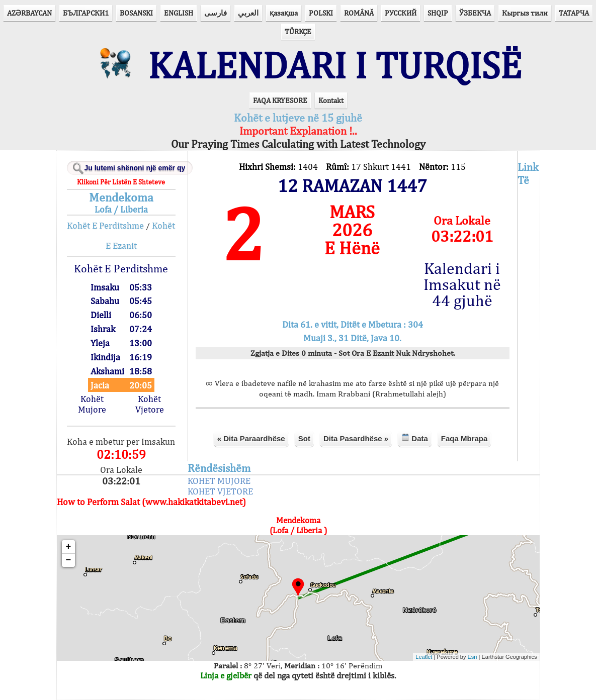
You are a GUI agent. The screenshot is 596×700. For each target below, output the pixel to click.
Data (414, 438)
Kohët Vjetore (149, 404)
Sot (304, 438)
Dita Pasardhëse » (355, 438)
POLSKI (321, 13)
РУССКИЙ (400, 13)
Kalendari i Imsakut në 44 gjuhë (462, 284)
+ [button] (68, 547)
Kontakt (331, 100)
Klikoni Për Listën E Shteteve (121, 182)
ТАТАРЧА (574, 13)
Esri (472, 657)
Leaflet (423, 657)
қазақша (284, 13)
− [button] (68, 560)
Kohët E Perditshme (105, 225)
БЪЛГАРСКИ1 (86, 13)
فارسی (215, 13)
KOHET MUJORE (219, 480)
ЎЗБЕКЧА (475, 13)
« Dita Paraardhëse (251, 438)
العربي (248, 13)
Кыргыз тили (525, 13)
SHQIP (438, 13)
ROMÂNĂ (359, 13)
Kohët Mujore (92, 404)
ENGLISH (178, 13)
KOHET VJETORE (220, 491)
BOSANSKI (136, 13)
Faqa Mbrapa (464, 438)
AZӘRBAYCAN (29, 13)
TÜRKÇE (298, 31)
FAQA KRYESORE (280, 100)
